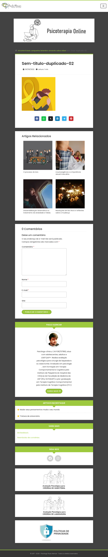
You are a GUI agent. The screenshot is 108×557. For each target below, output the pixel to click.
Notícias (25, 50)
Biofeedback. (23, 432)
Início (20, 50)
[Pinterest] (71, 118)
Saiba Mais (54, 391)
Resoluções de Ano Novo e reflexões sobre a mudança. (70, 211)
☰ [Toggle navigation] (103, 6)
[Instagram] (58, 458)
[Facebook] (37, 118)
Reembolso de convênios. (28, 437)
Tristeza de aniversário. (30, 416)
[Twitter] (50, 118)
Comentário (28, 247)
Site (23, 300)
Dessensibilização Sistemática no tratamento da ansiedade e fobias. (37, 211)
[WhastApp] (43, 118)
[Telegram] (64, 118)
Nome (25, 279)
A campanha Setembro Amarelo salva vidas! (48, 50)
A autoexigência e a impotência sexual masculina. (68, 173)
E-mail (25, 290)
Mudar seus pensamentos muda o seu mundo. (40, 409)
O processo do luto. (31, 172)
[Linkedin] (57, 118)
